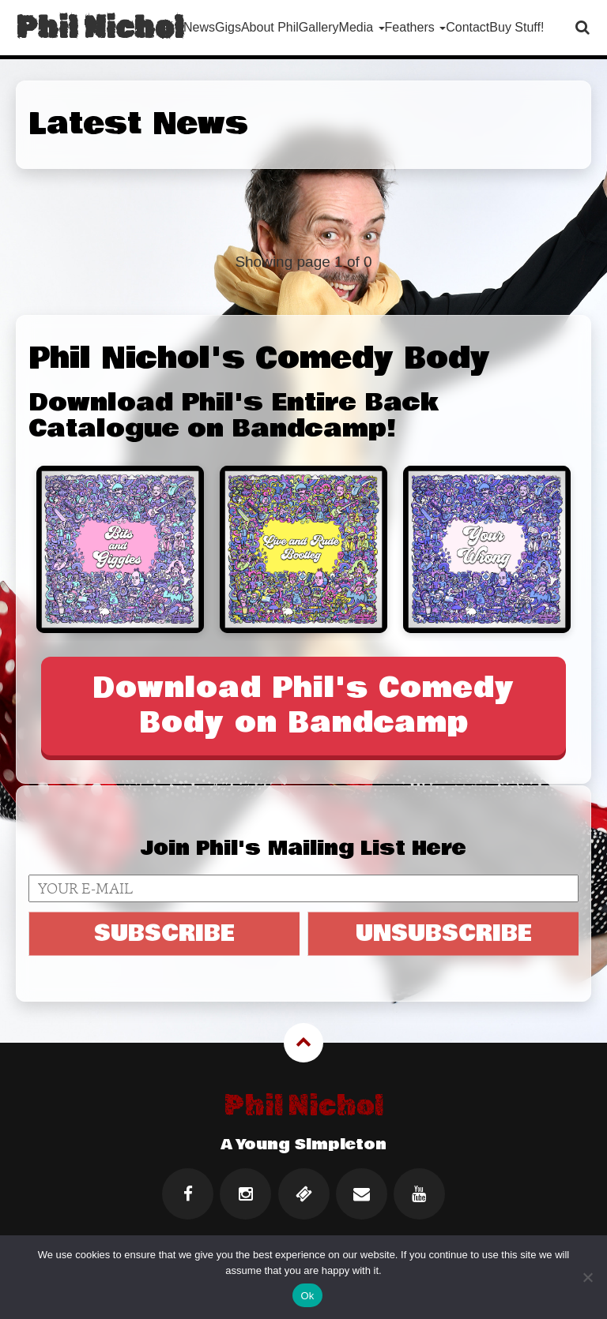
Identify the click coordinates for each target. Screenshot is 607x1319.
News (199, 27)
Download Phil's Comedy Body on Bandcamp (303, 705)
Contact (467, 27)
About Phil (270, 27)
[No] (587, 1277)
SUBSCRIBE (164, 933)
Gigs (228, 27)
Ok (307, 1296)
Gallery (319, 27)
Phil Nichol (99, 27)
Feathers (416, 27)
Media (362, 27)
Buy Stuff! (516, 27)
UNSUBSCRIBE (444, 933)
